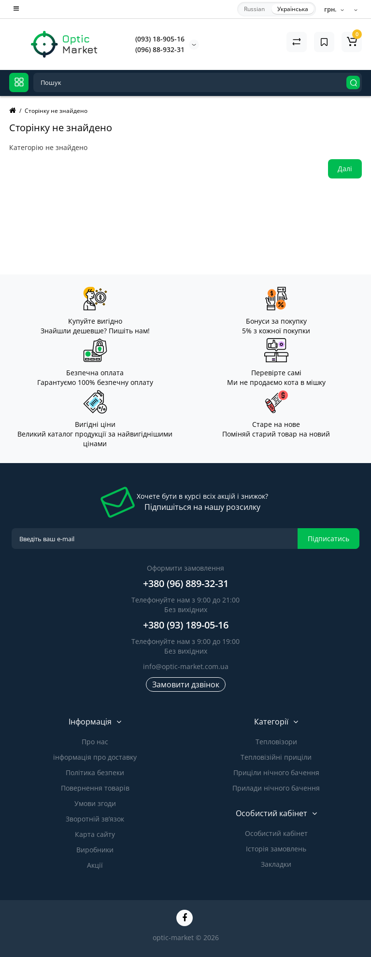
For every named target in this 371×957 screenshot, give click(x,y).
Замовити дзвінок (185, 684)
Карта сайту (95, 834)
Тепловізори (276, 741)
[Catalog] (19, 82)
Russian (254, 9)
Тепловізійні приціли (276, 757)
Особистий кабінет (276, 833)
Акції (95, 865)
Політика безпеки (95, 772)
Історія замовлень (276, 848)
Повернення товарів (95, 788)
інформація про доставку (95, 757)
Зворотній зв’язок (95, 818)
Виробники (95, 849)
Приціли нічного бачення (276, 772)
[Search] (353, 82)
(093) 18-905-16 (160, 38)
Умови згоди (95, 803)
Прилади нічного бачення (276, 788)
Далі (345, 168)
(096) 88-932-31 (160, 49)
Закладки (276, 864)
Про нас (95, 741)
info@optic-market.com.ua (185, 666)
